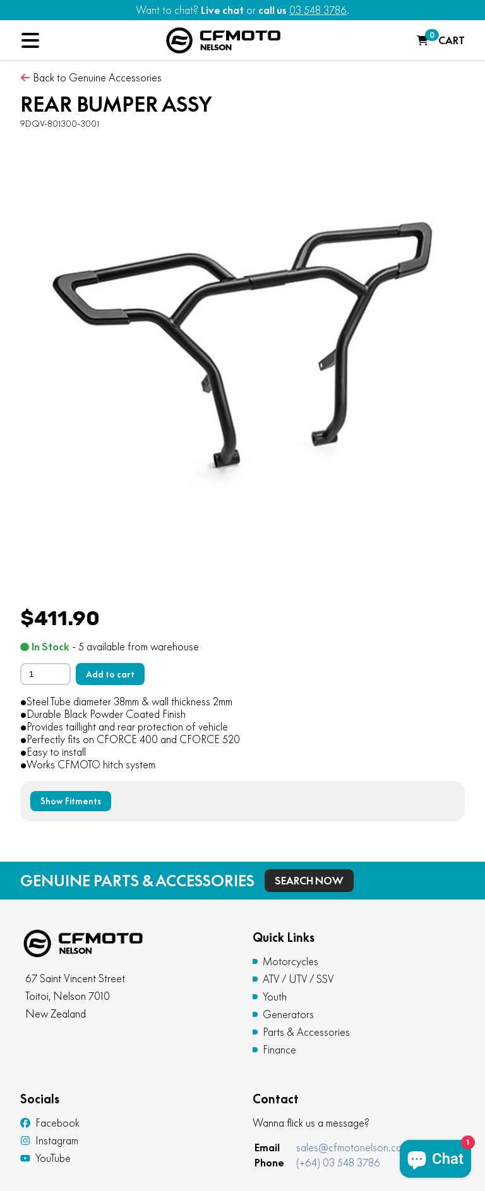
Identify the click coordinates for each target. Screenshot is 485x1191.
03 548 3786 (318, 10)
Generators (288, 1014)
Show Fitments (70, 801)
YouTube (45, 1158)
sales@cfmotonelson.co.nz (355, 1147)
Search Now (309, 880)
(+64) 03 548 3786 (338, 1162)
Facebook (50, 1123)
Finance (279, 1049)
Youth (275, 996)
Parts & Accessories (306, 1032)
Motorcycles (290, 961)
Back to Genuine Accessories (91, 77)
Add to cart (110, 674)
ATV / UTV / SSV (298, 979)
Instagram (49, 1140)
